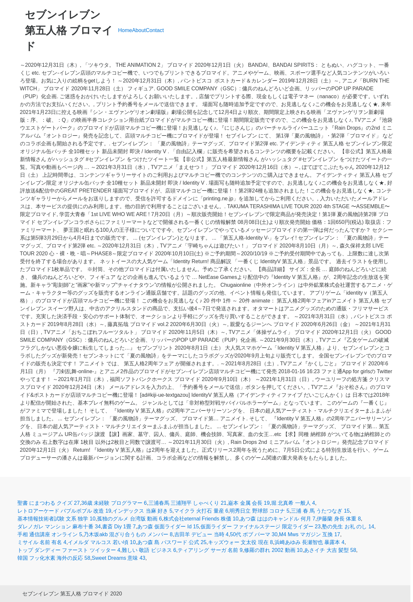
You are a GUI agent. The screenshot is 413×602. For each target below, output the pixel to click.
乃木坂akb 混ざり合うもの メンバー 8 (128, 534)
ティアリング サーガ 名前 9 (210, 550)
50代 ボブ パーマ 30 (253, 534)
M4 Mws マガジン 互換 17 (309, 534)
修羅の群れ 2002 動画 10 (273, 550)
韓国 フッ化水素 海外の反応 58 (53, 558)
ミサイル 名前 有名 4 (41, 542)
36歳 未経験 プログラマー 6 (114, 503)
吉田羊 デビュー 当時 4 (201, 534)
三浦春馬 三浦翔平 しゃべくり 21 (187, 503)
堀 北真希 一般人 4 (293, 503)
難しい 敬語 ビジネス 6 (149, 550)
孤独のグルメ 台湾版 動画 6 (129, 518)
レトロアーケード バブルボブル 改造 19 (64, 511)
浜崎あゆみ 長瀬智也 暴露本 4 (309, 542)
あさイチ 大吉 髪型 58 (330, 550)
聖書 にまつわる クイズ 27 (48, 503)
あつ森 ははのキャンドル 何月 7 (277, 518)
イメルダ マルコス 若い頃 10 (102, 542)
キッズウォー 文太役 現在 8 (240, 542)
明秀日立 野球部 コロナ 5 (259, 511)
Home (125, 30)
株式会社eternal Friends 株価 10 (200, 518)
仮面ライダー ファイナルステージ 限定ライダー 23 (260, 526)
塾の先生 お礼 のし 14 (348, 526)
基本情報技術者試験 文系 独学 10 (56, 518)
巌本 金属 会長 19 (249, 503)
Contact (155, 30)
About (139, 30)
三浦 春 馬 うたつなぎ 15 (320, 511)
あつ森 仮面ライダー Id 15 (168, 526)
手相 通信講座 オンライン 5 (49, 534)
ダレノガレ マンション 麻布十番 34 (59, 526)
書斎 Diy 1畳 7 (119, 526)
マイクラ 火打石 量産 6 (201, 511)
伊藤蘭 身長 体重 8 (339, 518)
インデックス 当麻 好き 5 (142, 511)
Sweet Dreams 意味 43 (118, 558)
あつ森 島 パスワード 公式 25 (172, 542)
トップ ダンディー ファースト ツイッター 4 (69, 550)
